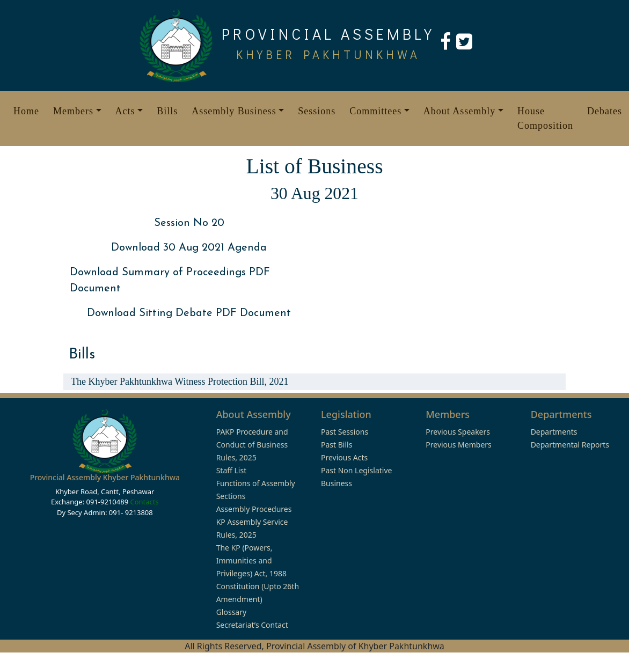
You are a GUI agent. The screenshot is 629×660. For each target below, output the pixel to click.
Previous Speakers (458, 432)
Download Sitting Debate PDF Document (189, 313)
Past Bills (336, 444)
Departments (554, 432)
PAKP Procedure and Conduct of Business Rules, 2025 (252, 445)
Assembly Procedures (254, 509)
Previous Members (458, 444)
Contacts (144, 502)
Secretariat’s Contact (252, 625)
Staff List (231, 470)
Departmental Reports (570, 444)
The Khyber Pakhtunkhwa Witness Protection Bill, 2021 (179, 381)
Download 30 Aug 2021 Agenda (189, 248)
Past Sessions (344, 432)
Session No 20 (189, 223)
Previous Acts (344, 457)
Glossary (231, 612)
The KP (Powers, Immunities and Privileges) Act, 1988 (251, 560)
